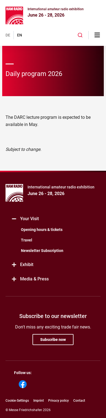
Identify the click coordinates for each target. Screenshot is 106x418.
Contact (79, 401)
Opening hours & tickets (41, 229)
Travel (26, 240)
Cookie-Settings (17, 401)
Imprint (38, 401)
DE (8, 35)
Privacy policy (58, 401)
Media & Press (30, 279)
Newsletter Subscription (42, 250)
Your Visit (25, 219)
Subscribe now (53, 339)
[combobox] (80, 35)
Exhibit (22, 265)
